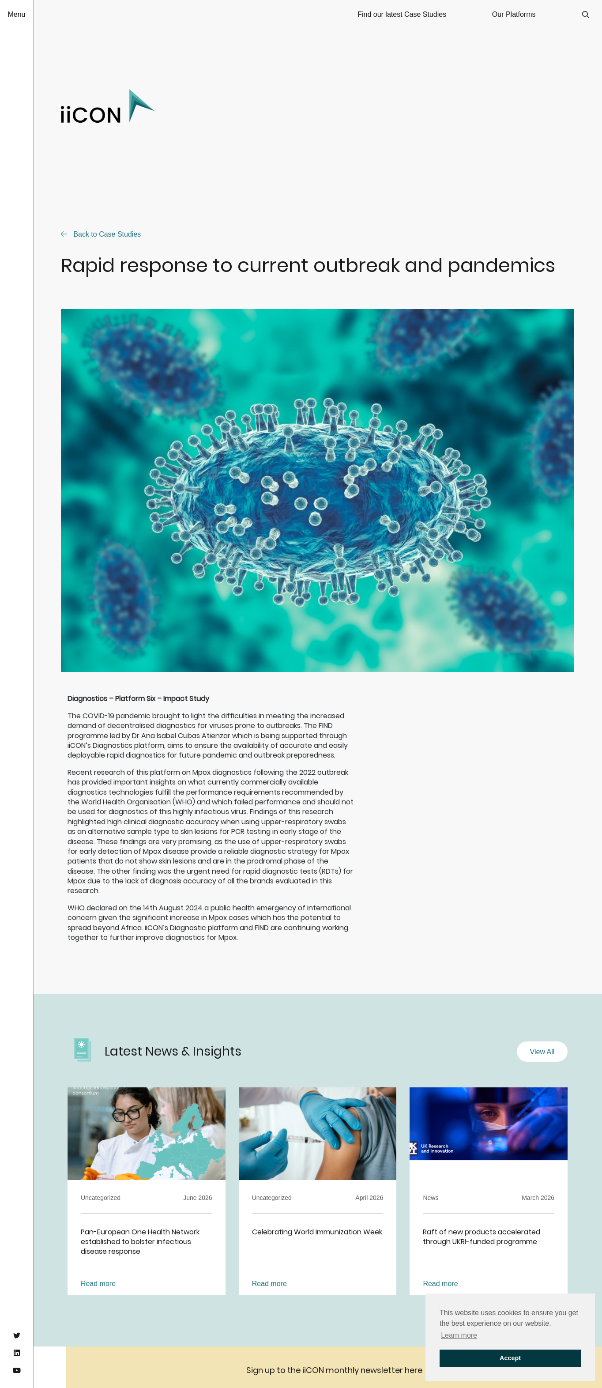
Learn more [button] (459, 1335)
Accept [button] (510, 1358)
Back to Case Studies (101, 234)
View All (542, 1052)
